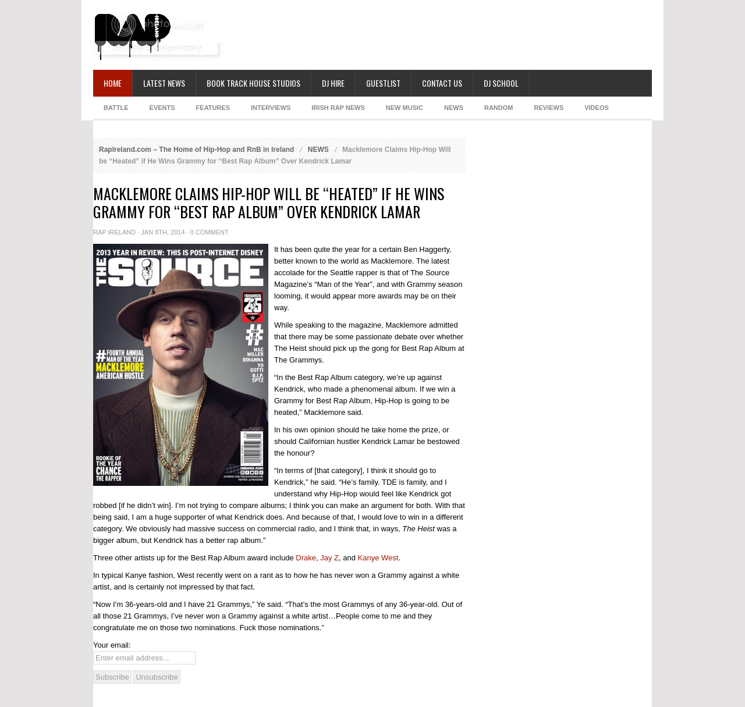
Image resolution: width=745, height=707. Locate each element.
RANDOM (498, 107)
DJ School (501, 83)
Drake (306, 557)
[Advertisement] (440, 35)
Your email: (112, 645)
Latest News (164, 83)
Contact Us (442, 83)
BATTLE (116, 107)
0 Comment (209, 232)
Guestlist (383, 83)
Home (113, 83)
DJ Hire (333, 83)
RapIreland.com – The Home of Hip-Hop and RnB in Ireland (196, 149)
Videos (596, 107)
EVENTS (162, 107)
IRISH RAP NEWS (337, 107)
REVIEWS (548, 107)
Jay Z (329, 557)
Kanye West (378, 557)
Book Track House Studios (253, 83)
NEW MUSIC (404, 107)
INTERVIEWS (270, 107)
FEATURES (213, 107)
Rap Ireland (114, 232)
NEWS (453, 107)
